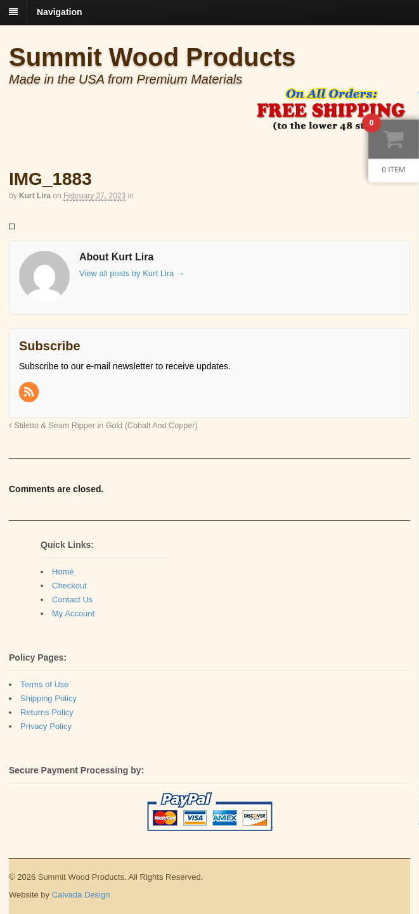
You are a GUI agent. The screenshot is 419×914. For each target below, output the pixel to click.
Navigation (59, 12)
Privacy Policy (46, 726)
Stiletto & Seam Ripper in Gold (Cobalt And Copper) (103, 425)
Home (63, 571)
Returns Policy (47, 712)
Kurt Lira (35, 195)
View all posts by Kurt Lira (131, 273)
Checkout (69, 585)
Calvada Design (81, 894)
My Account (73, 613)
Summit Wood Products (152, 57)
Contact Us (72, 599)
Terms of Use (44, 684)
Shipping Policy (48, 698)
